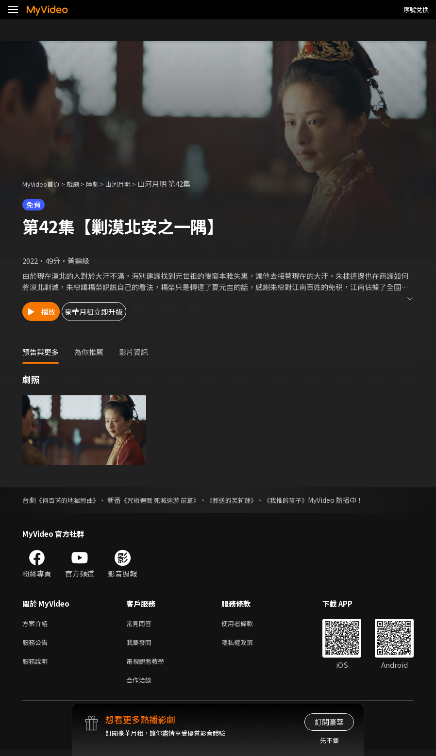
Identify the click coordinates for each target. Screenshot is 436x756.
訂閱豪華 (329, 722)
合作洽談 (140, 685)
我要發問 (140, 644)
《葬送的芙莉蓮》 (244, 500)
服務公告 (36, 644)
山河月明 (130, 183)
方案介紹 (36, 624)
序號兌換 (416, 9)
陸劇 (102, 183)
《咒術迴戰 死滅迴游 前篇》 (168, 500)
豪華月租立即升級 (127, 311)
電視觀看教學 (148, 664)
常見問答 (140, 624)
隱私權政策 (245, 644)
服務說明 (36, 664)
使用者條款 (245, 624)
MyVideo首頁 (44, 183)
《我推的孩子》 (302, 500)
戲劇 (80, 183)
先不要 (329, 740)
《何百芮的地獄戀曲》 (70, 500)
